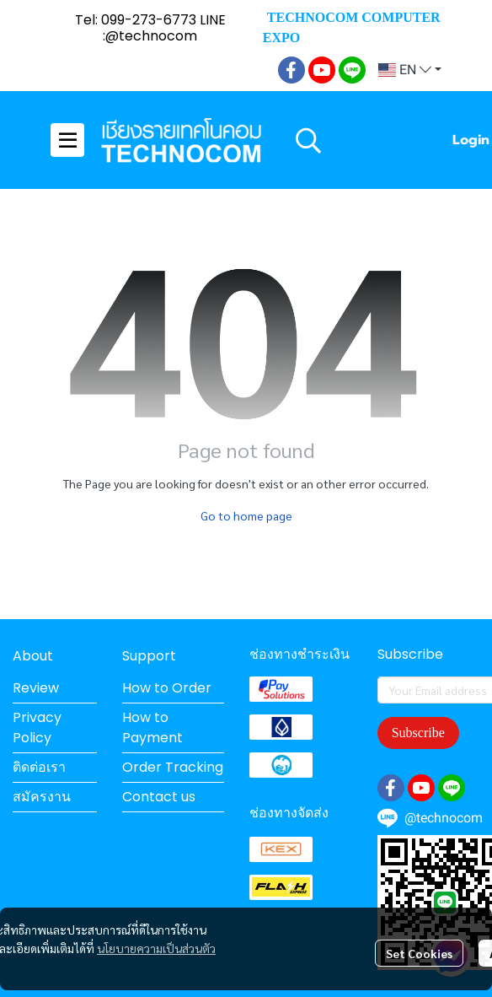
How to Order (166, 688)
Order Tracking (172, 767)
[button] (409, 70)
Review (36, 688)
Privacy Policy (37, 727)
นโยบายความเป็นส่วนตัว (156, 948)
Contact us (158, 796)
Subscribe (418, 732)
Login (470, 140)
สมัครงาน (42, 796)
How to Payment (152, 727)
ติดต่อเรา (39, 767)
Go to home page (246, 515)
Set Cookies (419, 953)
